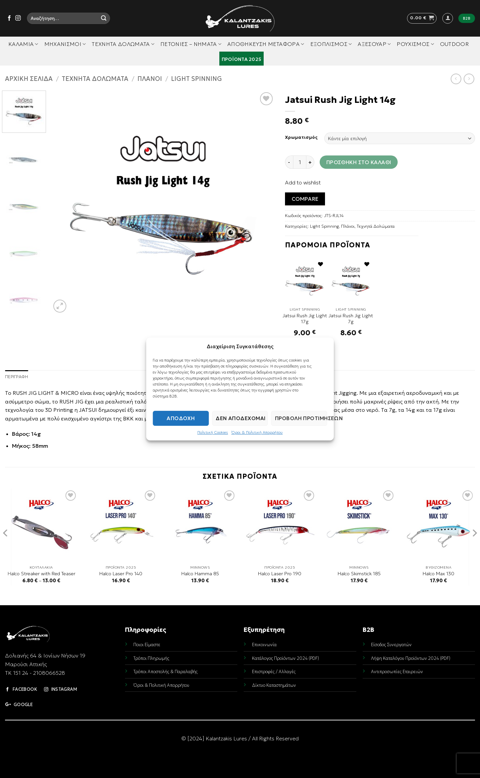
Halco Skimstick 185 (359, 574)
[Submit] (103, 18)
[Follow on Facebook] (9, 18)
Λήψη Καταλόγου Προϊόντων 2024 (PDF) (410, 658)
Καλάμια (23, 44)
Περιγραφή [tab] (16, 377)
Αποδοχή (181, 418)
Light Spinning (196, 79)
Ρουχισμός (415, 44)
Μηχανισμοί (65, 44)
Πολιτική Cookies (212, 432)
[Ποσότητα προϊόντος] (299, 162)
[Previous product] (469, 79)
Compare (305, 199)
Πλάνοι (149, 79)
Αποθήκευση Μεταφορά (265, 44)
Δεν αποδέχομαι (240, 418)
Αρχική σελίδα (29, 79)
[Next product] (456, 79)
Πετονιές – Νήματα (190, 44)
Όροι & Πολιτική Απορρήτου (257, 432)
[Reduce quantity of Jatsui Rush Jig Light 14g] (289, 162)
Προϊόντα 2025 (242, 59)
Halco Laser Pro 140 (120, 574)
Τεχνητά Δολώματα (123, 44)
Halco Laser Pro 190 (279, 574)
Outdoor (454, 44)
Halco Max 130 (438, 574)
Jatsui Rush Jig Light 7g (351, 319)
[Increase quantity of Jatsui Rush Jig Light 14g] (310, 162)
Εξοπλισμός (331, 44)
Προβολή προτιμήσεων (301, 418)
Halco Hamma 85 (200, 574)
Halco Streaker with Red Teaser (41, 574)
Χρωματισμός (301, 137)
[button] (422, 18)
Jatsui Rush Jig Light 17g (305, 319)
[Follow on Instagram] (18, 18)
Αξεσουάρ (374, 44)
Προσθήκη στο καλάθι (358, 162)
